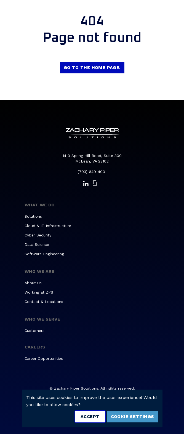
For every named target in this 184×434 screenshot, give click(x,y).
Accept (90, 416)
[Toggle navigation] (172, 12)
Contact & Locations (44, 301)
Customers (34, 330)
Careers (35, 347)
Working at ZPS (39, 292)
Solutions (33, 216)
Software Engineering (44, 254)
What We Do (40, 204)
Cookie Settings (132, 416)
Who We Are (39, 271)
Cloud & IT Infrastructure (48, 225)
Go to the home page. (92, 67)
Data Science (37, 244)
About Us (33, 283)
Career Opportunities (44, 358)
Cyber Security (38, 235)
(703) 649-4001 (92, 171)
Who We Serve (42, 319)
